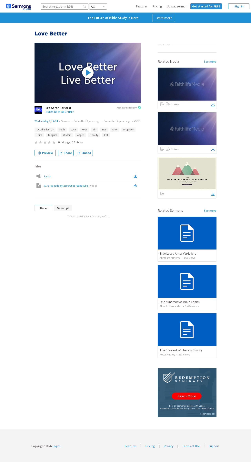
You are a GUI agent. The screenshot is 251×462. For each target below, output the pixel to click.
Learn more (163, 17)
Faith (62, 129)
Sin (94, 129)
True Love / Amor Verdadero (178, 253)
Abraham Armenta (170, 257)
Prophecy (128, 129)
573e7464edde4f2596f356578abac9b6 (70, 185)
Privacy (168, 446)
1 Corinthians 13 (45, 129)
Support (214, 446)
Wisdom (67, 135)
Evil (106, 135)
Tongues (52, 135)
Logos (56, 446)
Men (104, 129)
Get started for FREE (206, 6)
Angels (80, 135)
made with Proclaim (129, 108)
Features (142, 6)
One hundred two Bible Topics (180, 302)
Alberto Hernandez (171, 306)
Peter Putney (167, 354)
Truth (39, 135)
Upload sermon (177, 6)
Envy (114, 129)
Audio (47, 176)
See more (210, 61)
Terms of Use (191, 446)
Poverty (94, 135)
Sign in (239, 6)
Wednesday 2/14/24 (46, 121)
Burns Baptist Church (59, 112)
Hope (84, 129)
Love (73, 129)
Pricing (157, 6)
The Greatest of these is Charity (181, 350)
